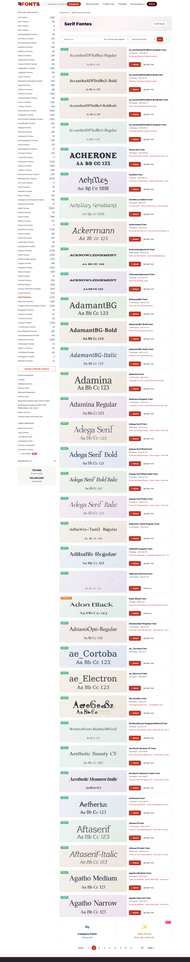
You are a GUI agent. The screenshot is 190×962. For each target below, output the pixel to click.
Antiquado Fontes (26, 246)
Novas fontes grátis (37, 369)
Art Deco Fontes (25, 38)
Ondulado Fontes (26, 344)
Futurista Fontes (26, 161)
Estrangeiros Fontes (27, 149)
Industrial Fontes (26, 204)
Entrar (152, 4)
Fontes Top (108, 4)
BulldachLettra (25, 384)
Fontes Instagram (26, 445)
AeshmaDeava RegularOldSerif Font (148, 723)
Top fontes (23, 432)
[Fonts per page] (115, 39)
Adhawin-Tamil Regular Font (144, 524)
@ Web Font (148, 64)
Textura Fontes (25, 318)
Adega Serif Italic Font (141, 499)
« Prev (80, 948)
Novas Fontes (92, 4)
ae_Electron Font (138, 673)
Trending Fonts (25, 437)
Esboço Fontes (25, 250)
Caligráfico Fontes (26, 68)
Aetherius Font (137, 798)
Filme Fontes (24, 234)
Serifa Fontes (24, 284)
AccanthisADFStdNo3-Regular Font (147, 125)
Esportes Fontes (25, 301)
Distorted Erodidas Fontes (30, 119)
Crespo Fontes (25, 106)
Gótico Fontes (24, 166)
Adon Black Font (137, 598)
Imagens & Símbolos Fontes (31, 200)
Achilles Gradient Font (141, 199)
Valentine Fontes (26, 339)
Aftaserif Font (136, 823)
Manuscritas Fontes (27, 178)
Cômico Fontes (25, 94)
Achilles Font (136, 174)
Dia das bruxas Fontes (28, 174)
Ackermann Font (138, 224)
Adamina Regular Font (141, 399)
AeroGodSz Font (137, 698)
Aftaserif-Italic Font (139, 848)
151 (142, 948)
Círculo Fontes (25, 280)
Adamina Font (136, 374)
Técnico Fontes (25, 314)
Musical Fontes (25, 238)
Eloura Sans (23, 388)
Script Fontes (24, 293)
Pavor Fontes (24, 195)
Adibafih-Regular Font (140, 549)
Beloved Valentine (26, 392)
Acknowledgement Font (142, 249)
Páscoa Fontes (25, 132)
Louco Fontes (24, 102)
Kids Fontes (23, 208)
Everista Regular (25, 375)
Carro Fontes (24, 77)
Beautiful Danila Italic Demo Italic (34, 401)
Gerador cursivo (25, 449)
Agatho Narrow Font (140, 898)
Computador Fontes (27, 98)
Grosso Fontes (25, 323)
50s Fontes (23, 21)
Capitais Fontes (25, 72)
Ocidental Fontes (26, 352)
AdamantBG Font (138, 299)
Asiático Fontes (25, 47)
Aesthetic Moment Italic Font (144, 773)
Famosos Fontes (26, 136)
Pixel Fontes (23, 255)
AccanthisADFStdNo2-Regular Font (147, 50)
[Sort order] (143, 39)
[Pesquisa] (62, 4)
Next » (151, 948)
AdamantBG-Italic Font (141, 349)
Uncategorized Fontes (28, 335)
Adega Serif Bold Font (140, 449)
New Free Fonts (25, 428)
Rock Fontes (24, 276)
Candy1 (21, 379)
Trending (122, 4)
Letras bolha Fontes (27, 64)
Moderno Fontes (26, 229)
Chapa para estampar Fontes (32, 306)
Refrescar (147, 588)
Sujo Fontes (23, 217)
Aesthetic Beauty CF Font (142, 748)
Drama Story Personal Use (30, 416)
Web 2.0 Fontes (25, 348)
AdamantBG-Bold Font (141, 324)
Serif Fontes (24, 297)
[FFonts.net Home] (29, 4)
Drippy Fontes (24, 127)
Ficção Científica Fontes (29, 289)
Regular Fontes (25, 267)
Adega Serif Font (138, 424)
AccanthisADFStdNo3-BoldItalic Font (148, 100)
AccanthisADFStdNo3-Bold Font (146, 75)
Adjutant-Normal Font (140, 574)
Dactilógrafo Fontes (27, 331)
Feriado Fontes (25, 191)
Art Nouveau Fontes (27, 43)
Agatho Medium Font (140, 873)
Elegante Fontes (26, 310)
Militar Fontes (24, 221)
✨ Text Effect (27, 454)
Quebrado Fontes (26, 60)
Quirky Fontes (24, 263)
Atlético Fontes (25, 51)
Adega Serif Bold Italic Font (143, 474)
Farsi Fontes (23, 145)
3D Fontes (23, 17)
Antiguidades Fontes (28, 34)
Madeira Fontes (25, 361)
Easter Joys (23, 396)
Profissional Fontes (27, 259)
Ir (160, 39)
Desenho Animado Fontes (30, 81)
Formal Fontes (25, 153)
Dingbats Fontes (26, 115)
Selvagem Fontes (26, 356)
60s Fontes (23, 26)
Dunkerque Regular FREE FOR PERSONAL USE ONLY (32, 406)
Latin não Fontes (26, 242)
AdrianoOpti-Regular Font (142, 623)
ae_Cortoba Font (138, 648)
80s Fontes (23, 30)
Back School (24, 412)
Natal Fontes (24, 85)
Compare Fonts (25, 441)
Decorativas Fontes (27, 110)
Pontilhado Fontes (26, 123)
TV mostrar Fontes (27, 327)
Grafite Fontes (25, 170)
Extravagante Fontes (28, 140)
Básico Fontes (24, 55)
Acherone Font (137, 149)
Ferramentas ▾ (138, 4)
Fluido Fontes (24, 212)
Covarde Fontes (25, 157)
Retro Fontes (24, 272)
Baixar (135, 64)
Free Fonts (64, 12)
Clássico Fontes (25, 89)
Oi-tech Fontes (25, 183)
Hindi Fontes (24, 187)
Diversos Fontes (25, 225)
